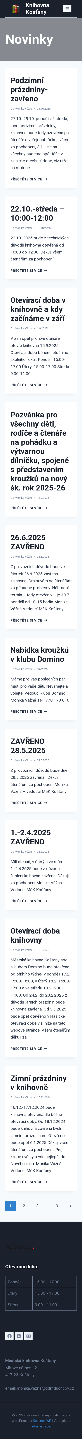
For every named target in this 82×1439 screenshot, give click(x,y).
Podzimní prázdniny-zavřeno (29, 89)
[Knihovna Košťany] (36, 8)
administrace (40, 1426)
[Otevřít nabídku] (67, 8)
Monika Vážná (24, 108)
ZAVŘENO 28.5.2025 (27, 746)
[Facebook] (9, 1336)
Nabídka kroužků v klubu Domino (39, 655)
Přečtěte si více (28, 179)
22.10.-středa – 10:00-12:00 (37, 214)
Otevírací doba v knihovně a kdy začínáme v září (38, 309)
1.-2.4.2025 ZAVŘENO (30, 837)
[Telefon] (19, 1336)
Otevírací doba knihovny (35, 936)
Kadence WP (42, 1421)
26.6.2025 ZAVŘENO (27, 542)
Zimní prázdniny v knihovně (38, 1083)
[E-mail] (28, 1336)
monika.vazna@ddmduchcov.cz (45, 1388)
